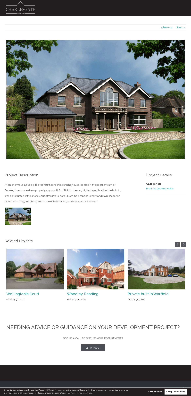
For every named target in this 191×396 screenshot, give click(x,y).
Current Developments (107, 8)
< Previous (167, 27)
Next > (181, 27)
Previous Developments (136, 8)
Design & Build (160, 8)
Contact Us (178, 8)
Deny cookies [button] (155, 392)
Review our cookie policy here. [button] (80, 393)
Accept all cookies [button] (175, 392)
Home (88, 8)
